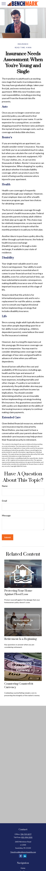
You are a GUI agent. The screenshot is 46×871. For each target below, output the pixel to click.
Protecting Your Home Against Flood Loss (18, 592)
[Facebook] (20, 856)
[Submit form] (7, 537)
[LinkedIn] (24, 856)
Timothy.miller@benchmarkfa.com (23, 852)
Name (5, 486)
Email (4, 500)
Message (6, 515)
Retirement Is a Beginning (20, 639)
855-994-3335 (26, 837)
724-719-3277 (25, 834)
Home (23, 868)
